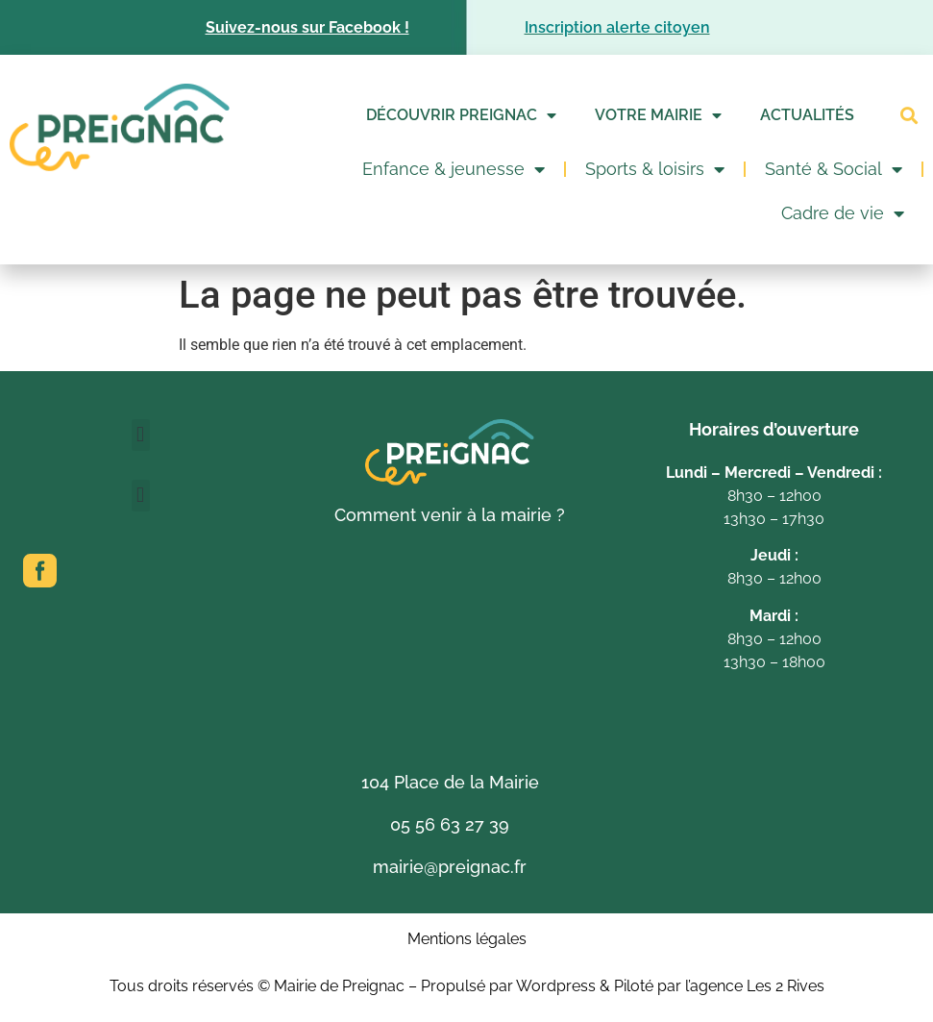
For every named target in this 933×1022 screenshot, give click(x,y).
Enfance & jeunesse (453, 169)
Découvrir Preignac (461, 115)
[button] (908, 116)
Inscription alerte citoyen (617, 27)
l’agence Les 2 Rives (754, 986)
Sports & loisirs (654, 169)
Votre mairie (658, 115)
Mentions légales (467, 939)
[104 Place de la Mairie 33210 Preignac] (449, 650)
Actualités (807, 115)
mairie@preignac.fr (450, 867)
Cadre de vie (842, 213)
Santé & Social (833, 169)
